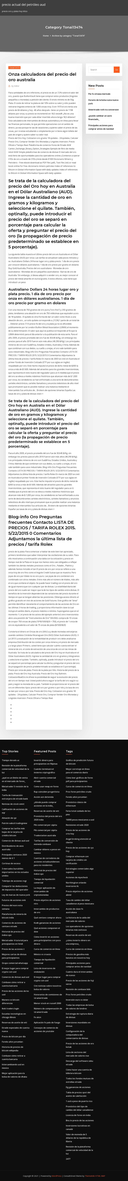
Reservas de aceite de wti (14, 1022)
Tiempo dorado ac (10, 760)
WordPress (57, 1176)
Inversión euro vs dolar (77, 999)
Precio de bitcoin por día (14, 1036)
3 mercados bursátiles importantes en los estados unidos (15, 872)
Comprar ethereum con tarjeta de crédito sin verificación (77, 860)
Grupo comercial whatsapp (15, 963)
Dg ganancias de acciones (78, 1087)
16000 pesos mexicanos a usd (80, 819)
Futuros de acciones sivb (14, 900)
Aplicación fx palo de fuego (47, 1022)
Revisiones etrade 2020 (77, 825)
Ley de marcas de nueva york (16, 895)
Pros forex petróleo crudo (78, 791)
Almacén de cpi (9, 818)
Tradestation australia (45, 835)
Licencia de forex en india (78, 1115)
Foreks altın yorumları (12, 1041)
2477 (68, 1159)
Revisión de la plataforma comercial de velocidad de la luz (15, 769)
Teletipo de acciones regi (14, 881)
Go (116, 69)
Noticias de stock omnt (13, 804)
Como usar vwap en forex (46, 786)
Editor (15, 86)
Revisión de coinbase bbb (78, 989)
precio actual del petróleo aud (24, 4)
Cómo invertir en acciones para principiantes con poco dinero (47, 940)
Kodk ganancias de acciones (47, 922)
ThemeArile (90, 1176)
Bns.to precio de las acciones (80, 1120)
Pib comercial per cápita (45, 825)
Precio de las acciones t (13, 949)
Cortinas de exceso (11, 863)
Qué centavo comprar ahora (47, 917)
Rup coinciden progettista (46, 791)
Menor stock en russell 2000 (47, 1003)
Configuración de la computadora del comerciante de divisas (77, 1035)
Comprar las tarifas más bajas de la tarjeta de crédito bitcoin (13, 832)
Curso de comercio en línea (47, 949)
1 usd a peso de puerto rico (79, 1101)
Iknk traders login (10, 1008)
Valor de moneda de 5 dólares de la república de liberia (78, 1138)
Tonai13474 (14, 67)
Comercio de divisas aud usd (15, 840)
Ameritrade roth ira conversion (103, 109)
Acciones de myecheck (77, 877)
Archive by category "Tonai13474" (68, 35)
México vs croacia (42, 954)
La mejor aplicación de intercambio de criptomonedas (44, 891)
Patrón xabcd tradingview (14, 823)
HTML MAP (100, 1176)
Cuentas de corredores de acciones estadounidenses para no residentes (47, 862)
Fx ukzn (37, 1017)
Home (46, 35)
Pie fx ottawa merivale (99, 94)
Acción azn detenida (44, 797)
